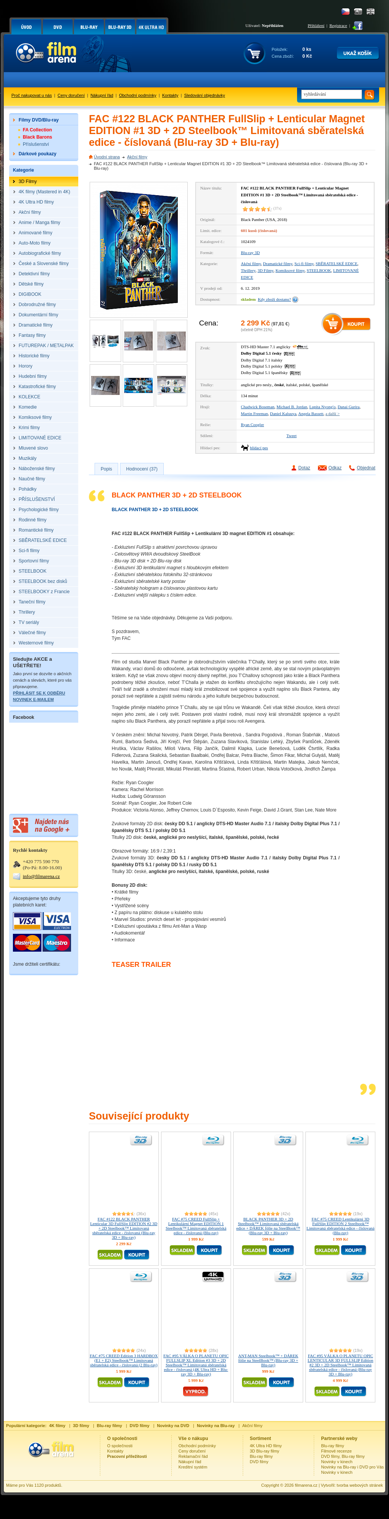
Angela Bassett (310, 413)
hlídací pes (259, 447)
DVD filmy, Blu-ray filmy (343, 1456)
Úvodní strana (107, 157)
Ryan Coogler (252, 424)
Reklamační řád (193, 1456)
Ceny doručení (71, 95)
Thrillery (248, 270)
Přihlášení (316, 25)
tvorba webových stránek (360, 1485)
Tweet (291, 435)
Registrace (338, 25)
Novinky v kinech (337, 1461)
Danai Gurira (349, 406)
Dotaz (304, 468)
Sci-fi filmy (303, 263)
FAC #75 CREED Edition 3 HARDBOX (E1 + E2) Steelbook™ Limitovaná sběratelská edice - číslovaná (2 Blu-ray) (124, 1360)
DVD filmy (259, 1461)
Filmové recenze (336, 1451)
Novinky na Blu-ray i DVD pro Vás (352, 1467)
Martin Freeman (254, 413)
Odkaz (335, 468)
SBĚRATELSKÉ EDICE (336, 263)
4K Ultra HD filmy (266, 1445)
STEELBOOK (319, 270)
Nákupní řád (101, 95)
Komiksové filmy (290, 270)
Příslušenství (36, 144)
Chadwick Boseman (257, 406)
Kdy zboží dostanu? (274, 299)
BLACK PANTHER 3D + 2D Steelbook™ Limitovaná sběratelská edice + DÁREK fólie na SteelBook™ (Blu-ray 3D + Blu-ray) (268, 1226)
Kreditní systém (193, 1467)
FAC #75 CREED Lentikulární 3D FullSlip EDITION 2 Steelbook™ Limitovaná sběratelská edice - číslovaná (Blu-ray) (341, 1226)
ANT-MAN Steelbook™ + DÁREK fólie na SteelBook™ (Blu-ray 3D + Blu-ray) (268, 1360)
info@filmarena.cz (41, 876)
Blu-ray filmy (261, 1456)
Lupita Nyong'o (322, 406)
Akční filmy (137, 157)
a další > (333, 413)
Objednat (366, 468)
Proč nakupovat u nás (31, 95)
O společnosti (120, 1445)
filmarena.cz (306, 1485)
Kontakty (170, 95)
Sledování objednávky (204, 95)
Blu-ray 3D (250, 252)
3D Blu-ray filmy (265, 1451)
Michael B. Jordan (292, 406)
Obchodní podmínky (137, 95)
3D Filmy (266, 270)
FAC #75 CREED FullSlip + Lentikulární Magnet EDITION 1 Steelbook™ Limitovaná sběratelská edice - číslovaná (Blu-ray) (196, 1226)
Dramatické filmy (277, 263)
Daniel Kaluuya (283, 413)
